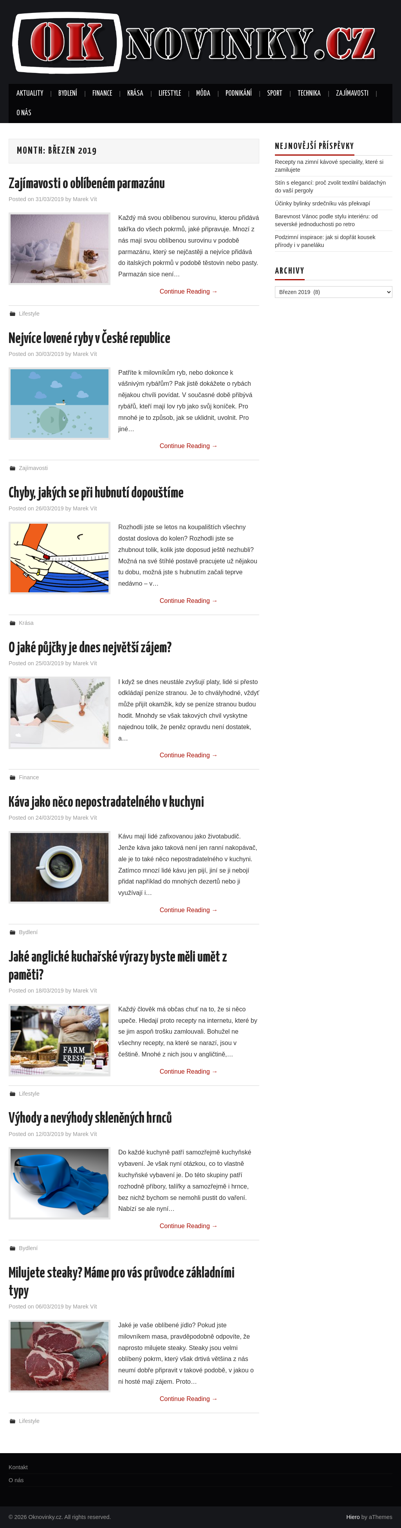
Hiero (352, 1517)
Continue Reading (189, 291)
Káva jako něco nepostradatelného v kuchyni (106, 803)
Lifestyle (170, 93)
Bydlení (67, 93)
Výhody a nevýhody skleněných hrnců (90, 1119)
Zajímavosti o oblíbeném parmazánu (87, 184)
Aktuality (29, 93)
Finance (102, 93)
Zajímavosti (352, 93)
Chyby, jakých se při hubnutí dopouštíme (96, 493)
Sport (274, 93)
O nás (23, 113)
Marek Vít (85, 199)
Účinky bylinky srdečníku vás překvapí (322, 203)
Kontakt (18, 1467)
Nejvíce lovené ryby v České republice (89, 339)
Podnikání (239, 93)
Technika (309, 93)
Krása (135, 93)
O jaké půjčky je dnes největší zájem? (90, 648)
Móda (203, 93)
